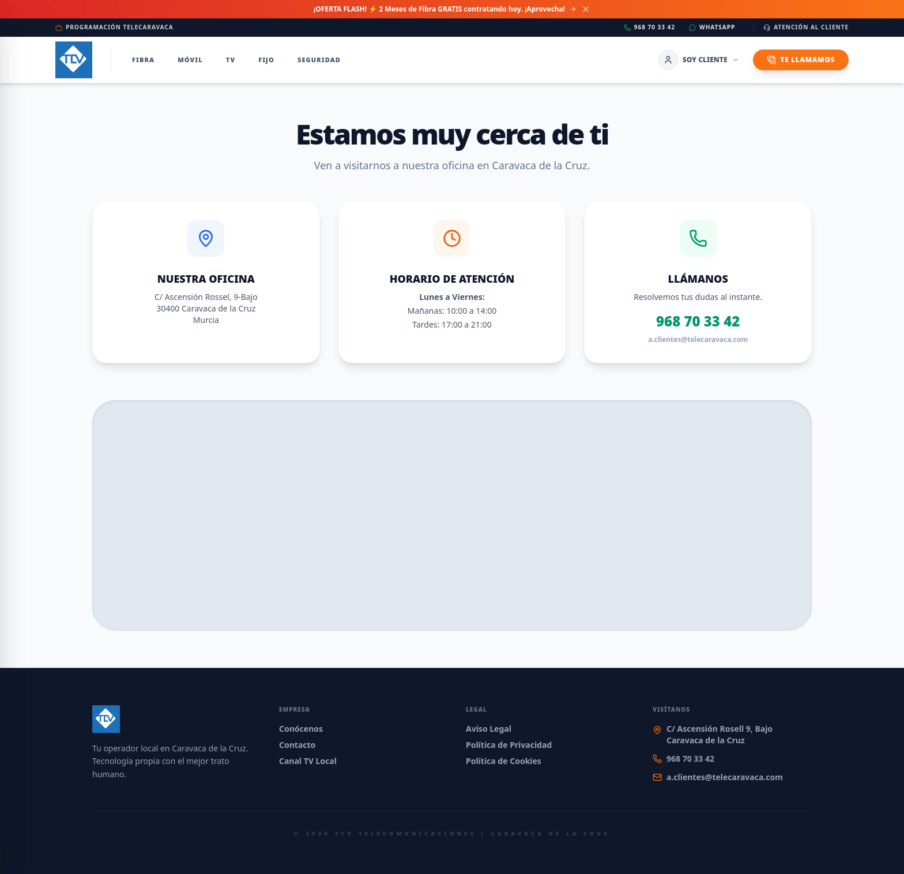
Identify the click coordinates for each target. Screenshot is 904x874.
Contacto (297, 744)
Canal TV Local (308, 760)
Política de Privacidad (509, 744)
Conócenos (301, 728)
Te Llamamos (801, 59)
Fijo (266, 59)
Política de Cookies (503, 760)
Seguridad (319, 59)
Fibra (143, 59)
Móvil (190, 59)
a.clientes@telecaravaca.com (698, 339)
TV (230, 59)
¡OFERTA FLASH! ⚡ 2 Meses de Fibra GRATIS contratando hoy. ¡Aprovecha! (445, 9)
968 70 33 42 (698, 321)
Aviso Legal (488, 728)
